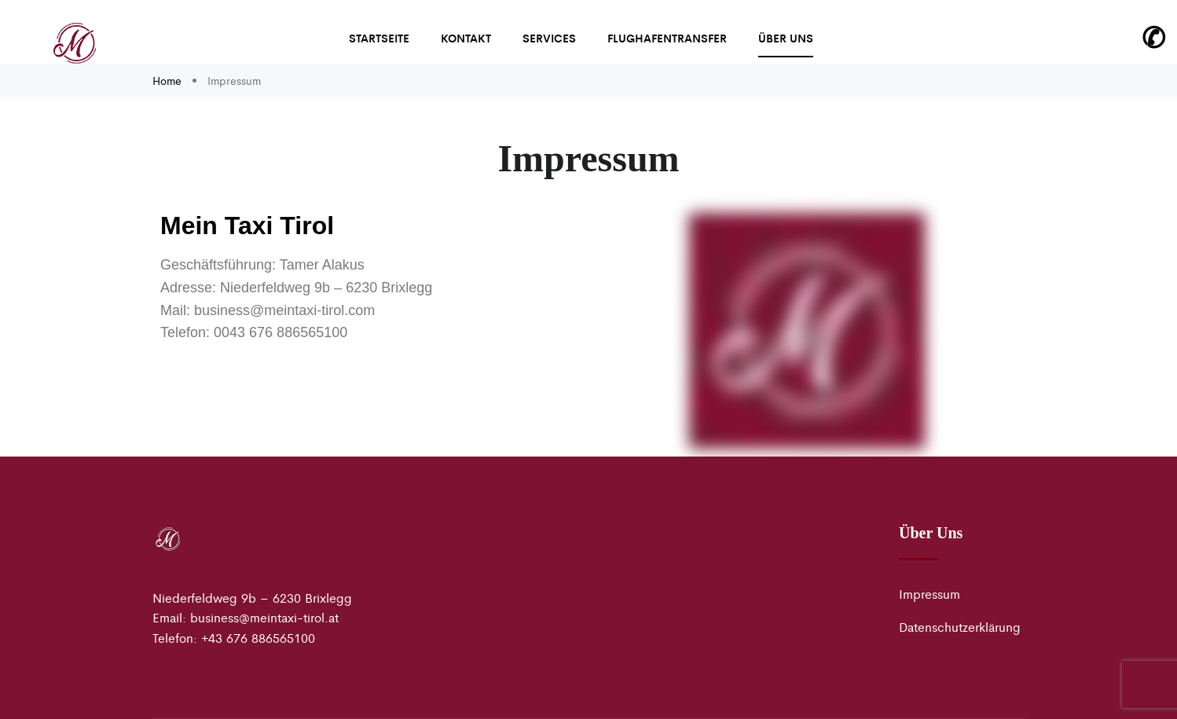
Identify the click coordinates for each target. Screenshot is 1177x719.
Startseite (379, 38)
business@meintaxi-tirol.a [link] (262, 617)
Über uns (785, 38)
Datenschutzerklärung (960, 627)
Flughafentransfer (667, 38)
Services (549, 38)
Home (168, 80)
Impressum (929, 594)
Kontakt (466, 38)
